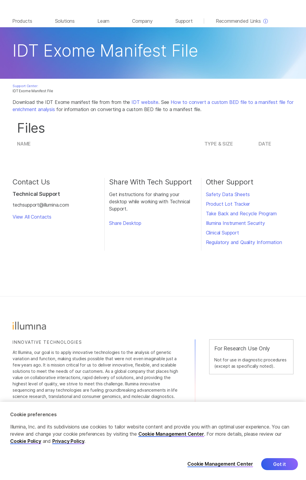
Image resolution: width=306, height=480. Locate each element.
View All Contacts (32, 220)
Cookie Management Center (171, 434)
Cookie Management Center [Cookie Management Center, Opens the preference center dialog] (220, 464)
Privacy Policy (68, 441)
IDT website (144, 105)
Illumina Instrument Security (235, 226)
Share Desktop (125, 226)
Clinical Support (222, 236)
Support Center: (25, 89)
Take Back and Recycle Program (241, 216)
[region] (153, 441)
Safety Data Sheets (228, 197)
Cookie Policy (25, 441)
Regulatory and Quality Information (244, 245)
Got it (279, 464)
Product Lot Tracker (228, 207)
